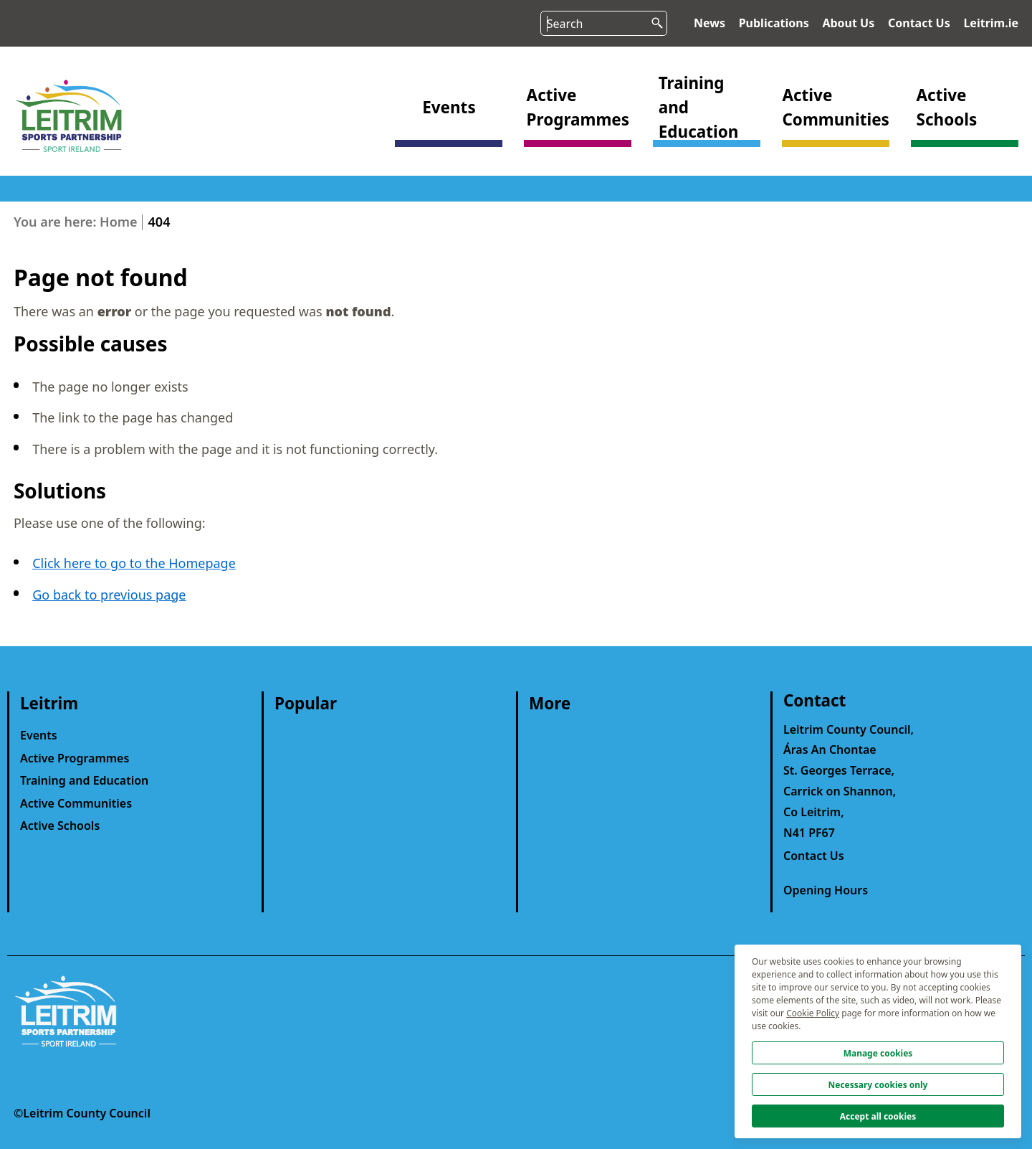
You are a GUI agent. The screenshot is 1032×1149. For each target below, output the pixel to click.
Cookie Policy (812, 1013)
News (709, 23)
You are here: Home (76, 221)
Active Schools (60, 825)
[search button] (652, 19)
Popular (305, 703)
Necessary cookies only (878, 1085)
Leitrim (49, 703)
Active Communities (76, 803)
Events (38, 735)
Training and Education (84, 780)
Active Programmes (74, 758)
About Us (848, 23)
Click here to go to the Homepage (134, 563)
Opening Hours (825, 890)
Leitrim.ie (990, 23)
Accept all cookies (878, 1116)
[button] (448, 127)
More (549, 703)
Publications (774, 23)
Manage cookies (878, 1053)
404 (159, 221)
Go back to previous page (109, 594)
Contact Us (919, 23)
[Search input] (603, 24)
